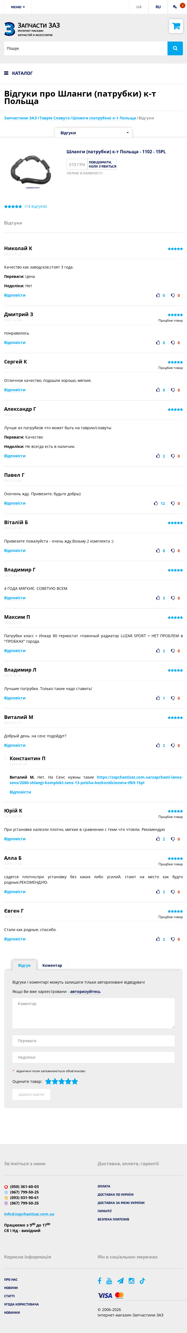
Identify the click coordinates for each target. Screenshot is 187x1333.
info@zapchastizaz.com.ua (29, 1214)
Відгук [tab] (24, 965)
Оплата (104, 1186)
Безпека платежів (113, 1219)
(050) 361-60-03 (24, 1186)
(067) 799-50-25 (24, 1192)
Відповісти (15, 295)
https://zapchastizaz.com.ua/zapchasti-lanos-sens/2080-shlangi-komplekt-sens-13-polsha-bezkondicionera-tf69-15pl (96, 779)
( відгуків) (36, 206)
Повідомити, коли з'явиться (102, 164)
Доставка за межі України (121, 1203)
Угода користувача (21, 1304)
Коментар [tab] (52, 965)
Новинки (12, 1312)
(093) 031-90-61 (24, 1197)
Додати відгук (31, 1094)
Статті (9, 1296)
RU (158, 6)
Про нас (11, 1279)
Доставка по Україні (116, 1194)
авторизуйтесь (85, 991)
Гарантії (105, 1211)
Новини (11, 1288)
